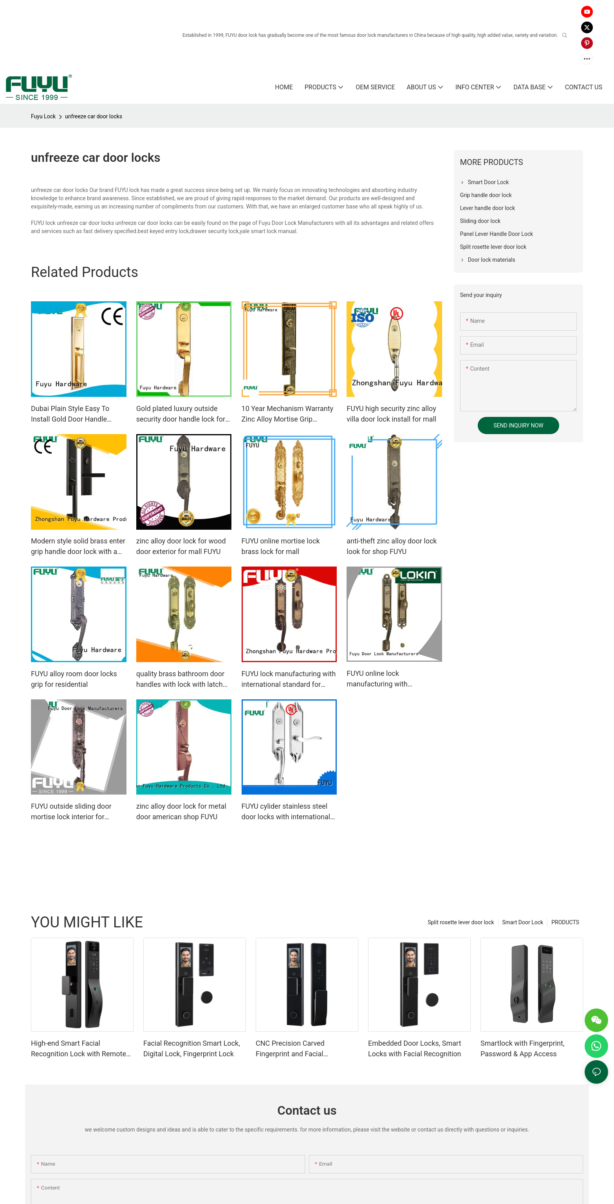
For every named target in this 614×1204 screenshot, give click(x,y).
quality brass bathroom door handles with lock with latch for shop (180, 680)
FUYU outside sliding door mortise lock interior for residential (71, 812)
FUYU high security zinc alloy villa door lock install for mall (391, 413)
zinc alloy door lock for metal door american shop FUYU (181, 811)
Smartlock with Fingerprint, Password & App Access (522, 1048)
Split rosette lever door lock (461, 922)
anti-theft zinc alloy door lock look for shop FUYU (392, 546)
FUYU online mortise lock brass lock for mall (281, 546)
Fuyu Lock (43, 116)
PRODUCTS (565, 922)
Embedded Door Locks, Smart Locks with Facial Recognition (414, 1048)
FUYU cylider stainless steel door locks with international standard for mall (286, 812)
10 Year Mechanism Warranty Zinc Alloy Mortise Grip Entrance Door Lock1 (288, 414)
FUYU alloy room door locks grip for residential (74, 679)
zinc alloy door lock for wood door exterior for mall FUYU (181, 546)
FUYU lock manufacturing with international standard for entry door (289, 680)
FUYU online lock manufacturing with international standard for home (386, 679)
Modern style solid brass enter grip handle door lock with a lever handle (78, 547)
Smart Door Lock (523, 922)
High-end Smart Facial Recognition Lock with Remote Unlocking (78, 1049)
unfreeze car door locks (93, 116)
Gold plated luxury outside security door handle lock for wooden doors (180, 414)
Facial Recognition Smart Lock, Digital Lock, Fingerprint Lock (191, 1048)
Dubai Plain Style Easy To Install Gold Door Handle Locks (70, 414)
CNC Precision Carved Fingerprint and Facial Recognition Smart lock (292, 1049)
